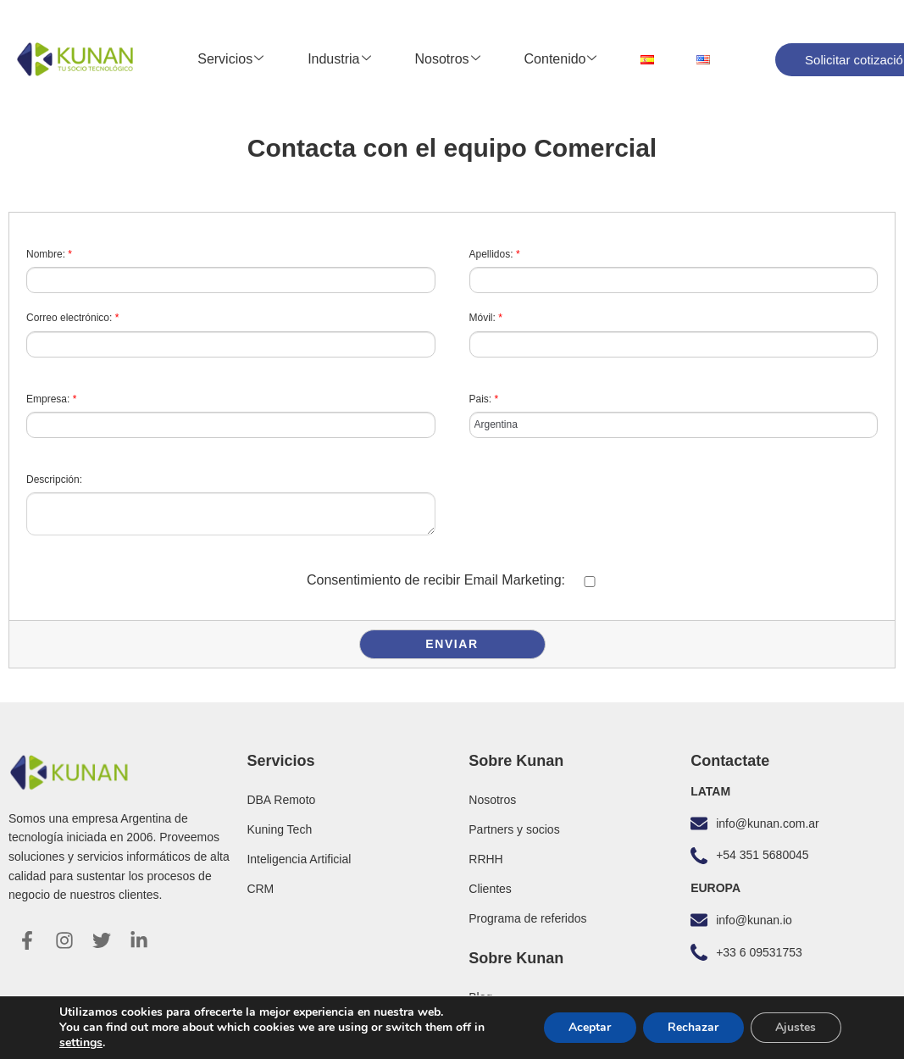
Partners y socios (514, 829)
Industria (339, 59)
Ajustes (795, 1027)
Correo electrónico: (72, 318)
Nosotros (447, 59)
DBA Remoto (281, 800)
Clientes (490, 888)
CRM (260, 888)
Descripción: (54, 479)
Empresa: (51, 399)
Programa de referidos (527, 918)
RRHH (485, 859)
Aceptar (588, 1027)
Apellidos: (494, 254)
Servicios (230, 59)
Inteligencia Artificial (299, 859)
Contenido (560, 59)
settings (81, 1043)
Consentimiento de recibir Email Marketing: (436, 580)
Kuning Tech (279, 829)
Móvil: (485, 318)
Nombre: (49, 254)
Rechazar (692, 1027)
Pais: (484, 399)
